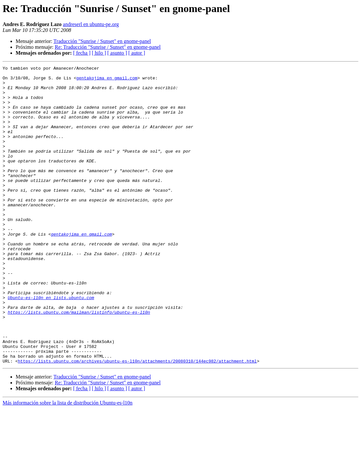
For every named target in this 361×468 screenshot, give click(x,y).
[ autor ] (136, 53)
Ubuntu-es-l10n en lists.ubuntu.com (51, 344)
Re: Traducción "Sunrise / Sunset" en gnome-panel (108, 47)
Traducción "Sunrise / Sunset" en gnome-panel (102, 41)
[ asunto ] (117, 53)
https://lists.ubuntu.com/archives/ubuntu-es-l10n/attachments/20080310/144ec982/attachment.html (137, 420)
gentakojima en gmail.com (106, 81)
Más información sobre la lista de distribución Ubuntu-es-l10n (68, 462)
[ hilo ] (99, 53)
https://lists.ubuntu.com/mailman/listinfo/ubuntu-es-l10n (79, 362)
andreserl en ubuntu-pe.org (91, 24)
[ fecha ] (81, 53)
